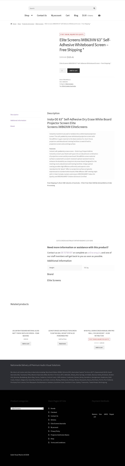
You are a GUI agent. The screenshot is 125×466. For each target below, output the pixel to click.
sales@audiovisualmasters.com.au (24, 1)
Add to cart (73, 70)
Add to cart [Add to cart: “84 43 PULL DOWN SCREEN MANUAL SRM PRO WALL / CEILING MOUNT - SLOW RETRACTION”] (99, 347)
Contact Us (42, 15)
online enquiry (94, 252)
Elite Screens (39, 24)
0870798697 (5, 1)
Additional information (18, 120)
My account (56, 15)
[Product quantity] (62, 70)
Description (14, 115)
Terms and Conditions (58, 442)
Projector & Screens (28, 24)
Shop (27, 15)
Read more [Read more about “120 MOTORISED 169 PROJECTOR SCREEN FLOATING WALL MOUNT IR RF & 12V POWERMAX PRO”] (62, 344)
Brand (13, 126)
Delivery (53, 420)
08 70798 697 (67, 252)
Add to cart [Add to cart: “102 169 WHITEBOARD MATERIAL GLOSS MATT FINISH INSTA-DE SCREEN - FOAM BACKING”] (25, 344)
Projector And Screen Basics (60, 435)
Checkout (54, 412)
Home (14, 24)
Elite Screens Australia (69, 86)
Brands (53, 408)
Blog (76, 15)
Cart (68, 15)
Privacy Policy (55, 431)
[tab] (26, 115)
